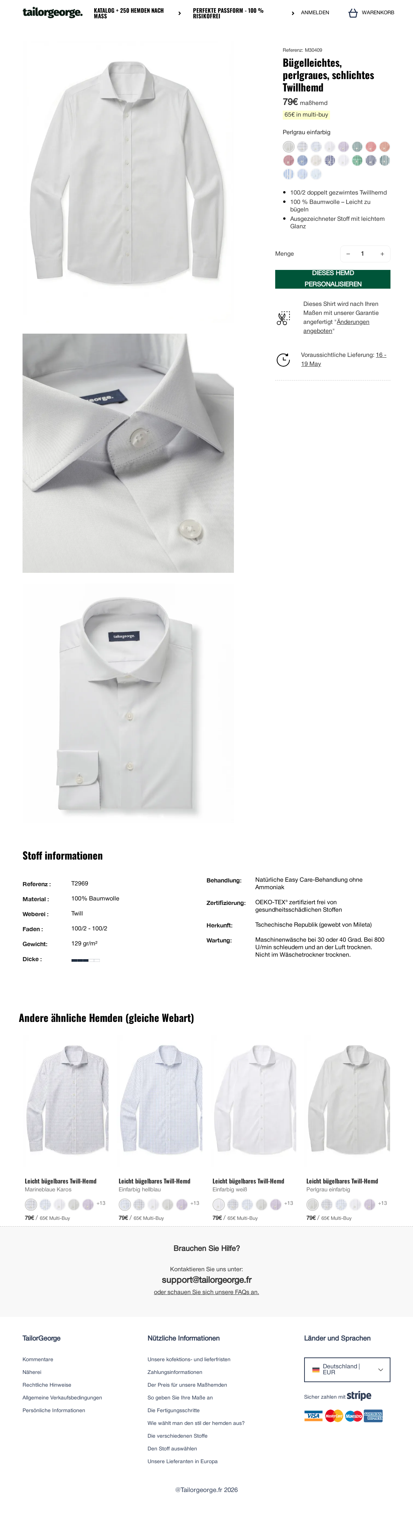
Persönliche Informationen (54, 1410)
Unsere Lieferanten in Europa (183, 1461)
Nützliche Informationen (184, 1339)
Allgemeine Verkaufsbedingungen (62, 1398)
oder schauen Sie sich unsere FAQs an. (206, 1292)
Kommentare (38, 1359)
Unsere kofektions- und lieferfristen (189, 1359)
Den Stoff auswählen (172, 1449)
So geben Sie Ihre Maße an (180, 1398)
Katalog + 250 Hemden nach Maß (129, 13)
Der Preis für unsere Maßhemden (187, 1385)
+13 (101, 1203)
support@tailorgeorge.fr (207, 1281)
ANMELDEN (315, 12)
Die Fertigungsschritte (174, 1410)
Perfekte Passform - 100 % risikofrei (228, 13)
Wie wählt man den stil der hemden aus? (196, 1423)
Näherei (32, 1372)
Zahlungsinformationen (175, 1372)
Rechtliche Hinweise (47, 1385)
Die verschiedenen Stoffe (178, 1436)
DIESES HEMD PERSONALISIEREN (333, 279)
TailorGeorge (41, 1339)
